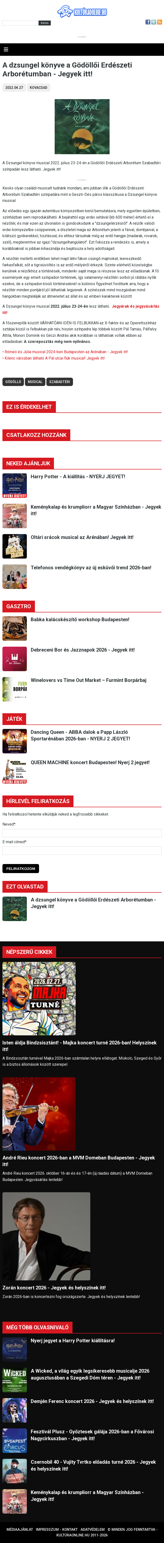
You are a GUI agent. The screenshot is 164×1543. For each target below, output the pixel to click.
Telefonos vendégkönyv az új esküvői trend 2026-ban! (91, 568)
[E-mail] (82, 850)
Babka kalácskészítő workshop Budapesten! (80, 619)
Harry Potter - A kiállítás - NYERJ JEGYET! (78, 476)
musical (35, 382)
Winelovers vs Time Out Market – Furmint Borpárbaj (88, 680)
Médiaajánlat (20, 1530)
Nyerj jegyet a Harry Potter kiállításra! (73, 1341)
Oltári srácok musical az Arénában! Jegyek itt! (82, 537)
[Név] (82, 833)
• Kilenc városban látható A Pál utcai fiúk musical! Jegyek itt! (53, 358)
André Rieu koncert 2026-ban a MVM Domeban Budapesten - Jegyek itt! (78, 1161)
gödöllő (13, 382)
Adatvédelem (93, 1530)
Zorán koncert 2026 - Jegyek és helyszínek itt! (54, 1288)
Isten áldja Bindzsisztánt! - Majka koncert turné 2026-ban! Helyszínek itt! (79, 1046)
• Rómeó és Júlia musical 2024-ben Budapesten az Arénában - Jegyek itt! (65, 352)
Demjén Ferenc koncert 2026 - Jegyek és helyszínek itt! (92, 1401)
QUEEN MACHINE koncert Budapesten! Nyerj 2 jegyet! (90, 762)
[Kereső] (20, 23)
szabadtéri (59, 382)
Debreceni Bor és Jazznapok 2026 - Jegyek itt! (83, 650)
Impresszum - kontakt (57, 1530)
